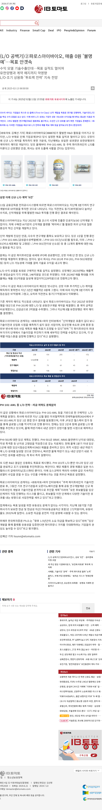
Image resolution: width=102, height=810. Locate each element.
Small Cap (39, 30)
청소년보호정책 (14, 777)
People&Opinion (74, 30)
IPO (59, 30)
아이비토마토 (51, 9)
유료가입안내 (96, 3)
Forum (91, 30)
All (1, 30)
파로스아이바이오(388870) (41, 133)
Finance (25, 30)
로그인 (83, 3)
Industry (11, 30)
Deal (51, 30)
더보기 (92, 551)
